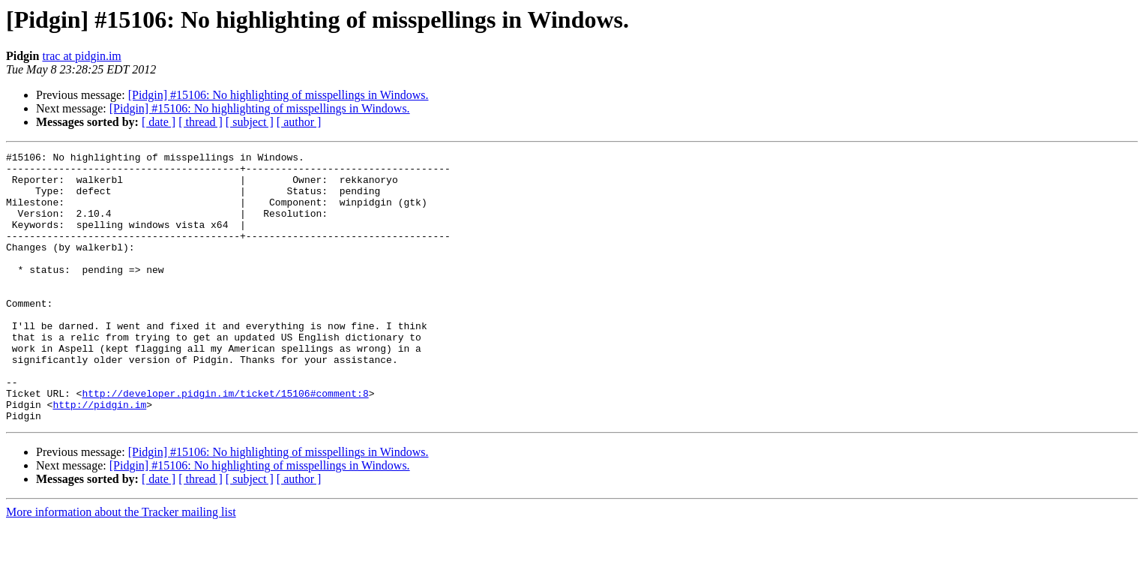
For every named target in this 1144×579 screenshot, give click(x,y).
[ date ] (158, 122)
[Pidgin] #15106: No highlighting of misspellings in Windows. (278, 94)
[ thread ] (200, 122)
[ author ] (299, 122)
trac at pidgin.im (81, 56)
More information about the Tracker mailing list (121, 566)
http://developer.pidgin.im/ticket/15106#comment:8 (225, 442)
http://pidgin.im (99, 456)
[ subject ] (250, 122)
